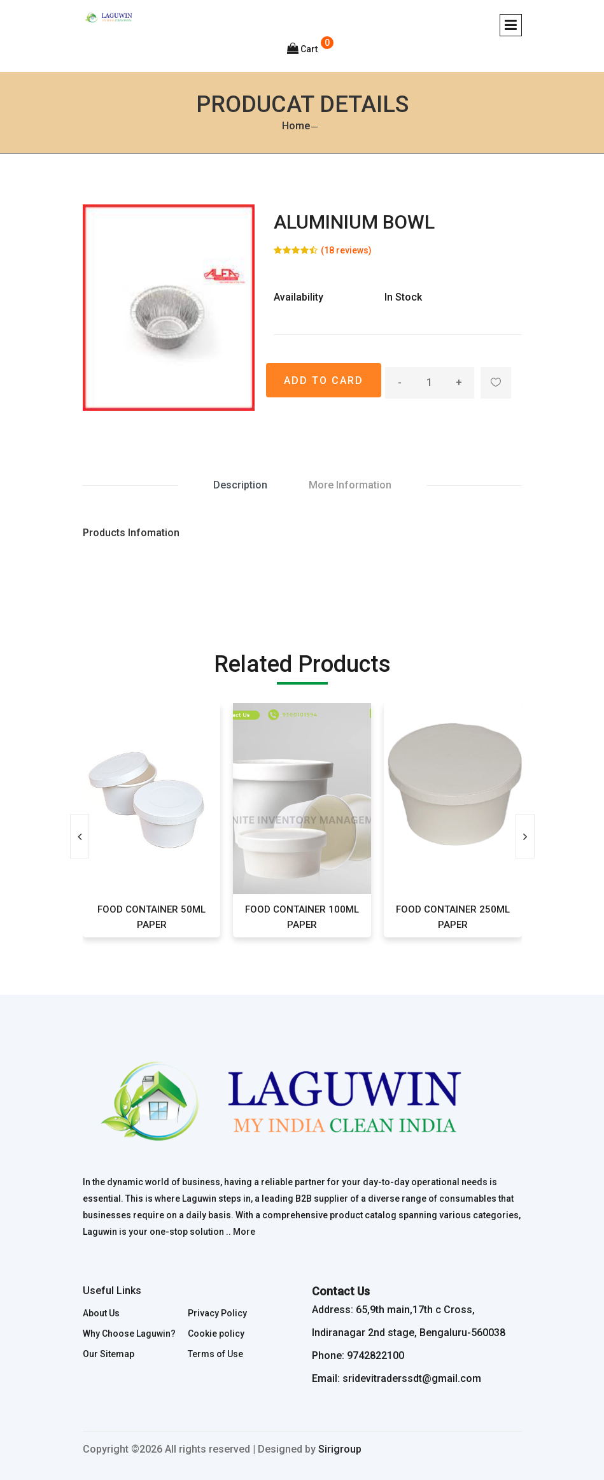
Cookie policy (216, 1333)
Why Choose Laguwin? (129, 1333)
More (244, 1232)
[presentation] (79, 836)
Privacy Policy (217, 1313)
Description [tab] (240, 485)
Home (296, 126)
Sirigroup (340, 1449)
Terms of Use (215, 1354)
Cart (302, 49)
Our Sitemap (108, 1354)
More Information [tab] (350, 485)
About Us (101, 1313)
